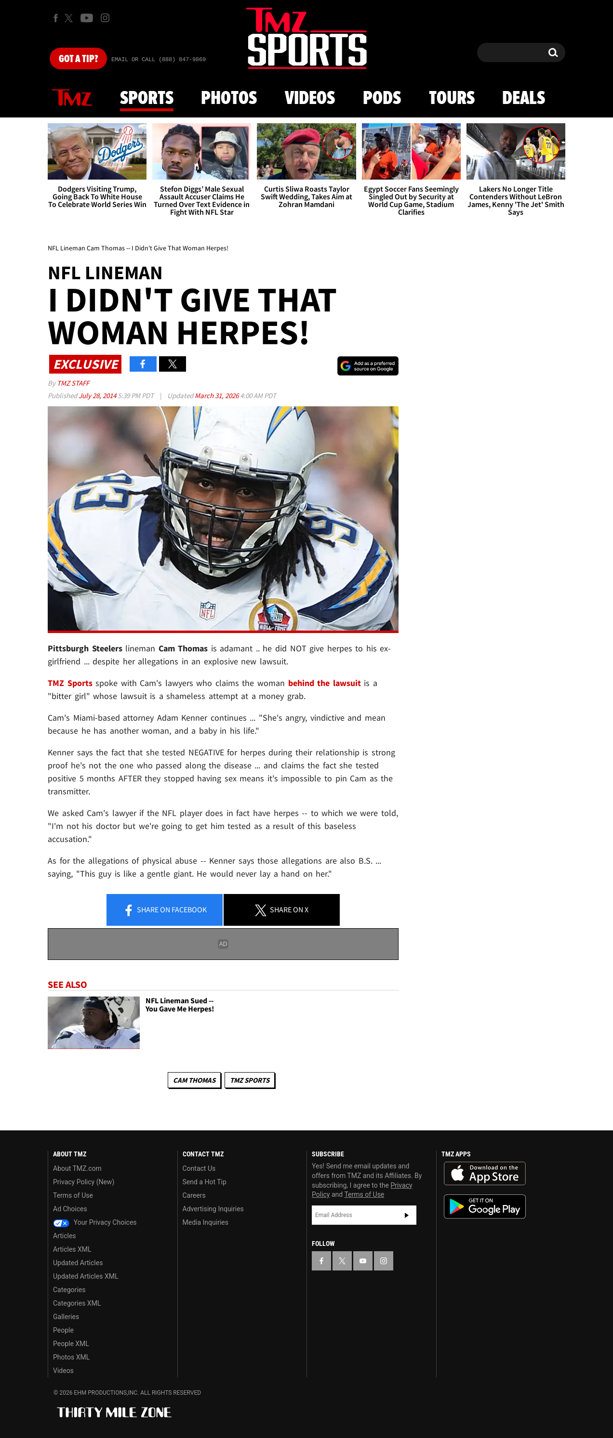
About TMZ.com (77, 1168)
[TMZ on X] (70, 18)
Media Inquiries (205, 1222)
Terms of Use (73, 1195)
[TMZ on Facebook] (56, 18)
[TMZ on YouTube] (363, 1260)
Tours (452, 98)
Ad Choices (70, 1209)
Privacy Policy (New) (83, 1182)
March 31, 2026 (217, 395)
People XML (71, 1343)
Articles (64, 1236)
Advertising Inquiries (213, 1209)
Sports (146, 98)
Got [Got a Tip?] (78, 59)
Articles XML (72, 1249)
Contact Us (199, 1168)
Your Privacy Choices (95, 1222)
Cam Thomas (194, 1080)
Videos (310, 98)
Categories (69, 1290)
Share (165, 910)
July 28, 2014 (98, 395)
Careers (194, 1195)
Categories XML (77, 1303)
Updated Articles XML (85, 1276)
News (72, 98)
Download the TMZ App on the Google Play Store (485, 1206)
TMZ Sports (70, 682)
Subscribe (406, 1215)
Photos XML (71, 1357)
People (63, 1330)
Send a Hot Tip (205, 1182)
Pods (382, 98)
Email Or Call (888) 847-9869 (158, 59)
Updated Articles (78, 1263)
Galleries (66, 1317)
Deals (523, 98)
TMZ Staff (73, 383)
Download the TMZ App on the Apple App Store (485, 1174)
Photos (229, 98)
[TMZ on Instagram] (105, 18)
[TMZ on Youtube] (87, 18)
